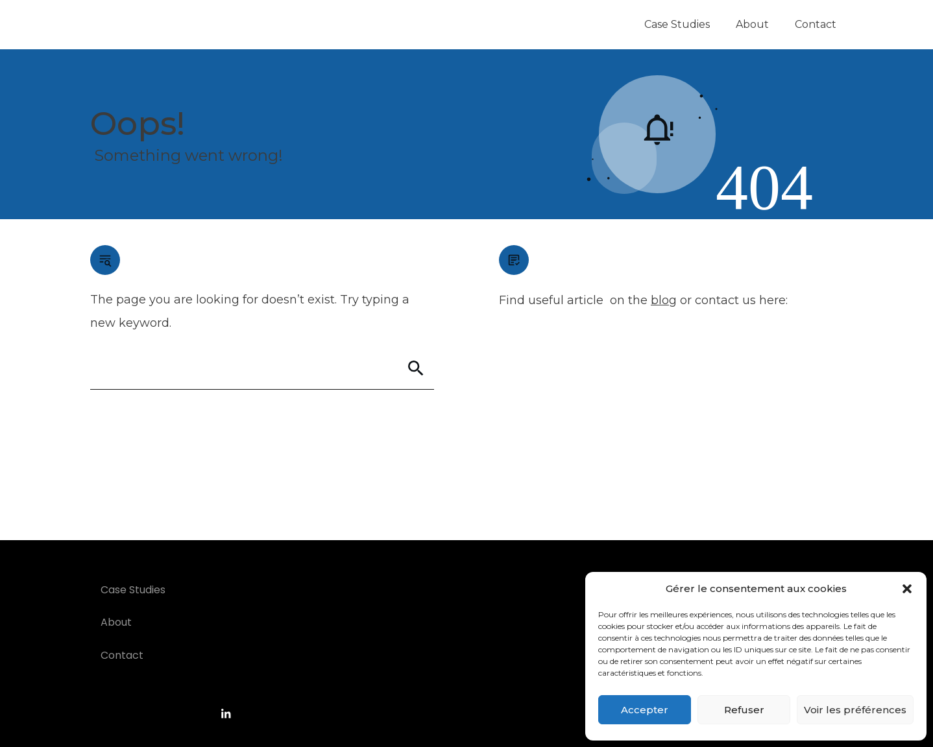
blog (664, 300)
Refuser (744, 710)
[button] (907, 588)
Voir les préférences (855, 710)
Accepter (644, 710)
